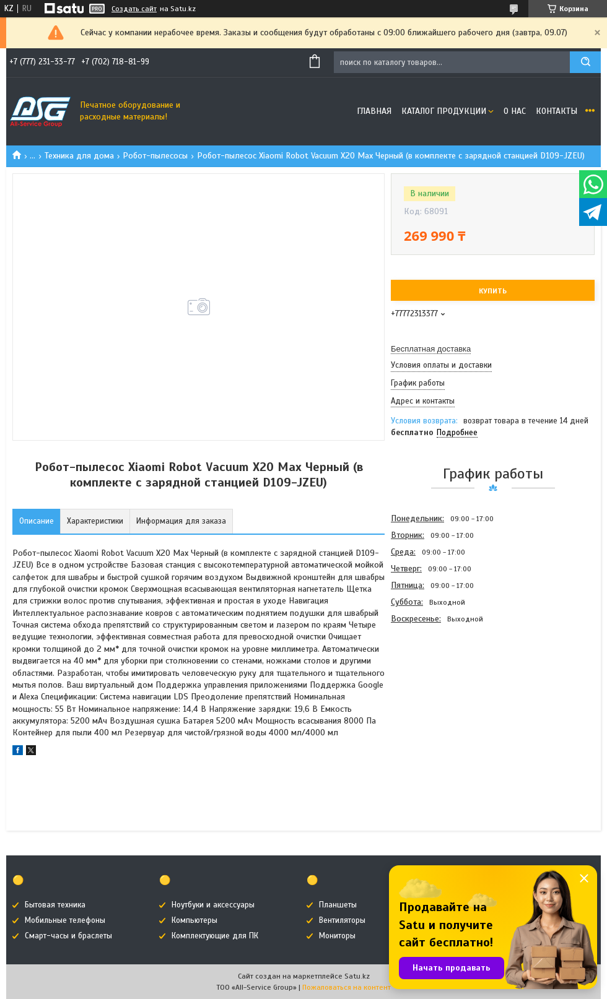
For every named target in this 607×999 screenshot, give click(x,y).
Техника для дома (79, 155)
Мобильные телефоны (65, 920)
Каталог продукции (443, 111)
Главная (374, 111)
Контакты (556, 111)
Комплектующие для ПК (215, 936)
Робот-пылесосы (155, 155)
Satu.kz (357, 976)
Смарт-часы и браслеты (68, 936)
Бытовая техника (55, 905)
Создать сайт (134, 8)
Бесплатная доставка (431, 348)
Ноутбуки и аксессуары (213, 905)
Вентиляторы (342, 920)
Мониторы (337, 936)
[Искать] (585, 62)
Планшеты (338, 905)
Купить (493, 291)
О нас (515, 111)
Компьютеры (194, 920)
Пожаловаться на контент (346, 987)
